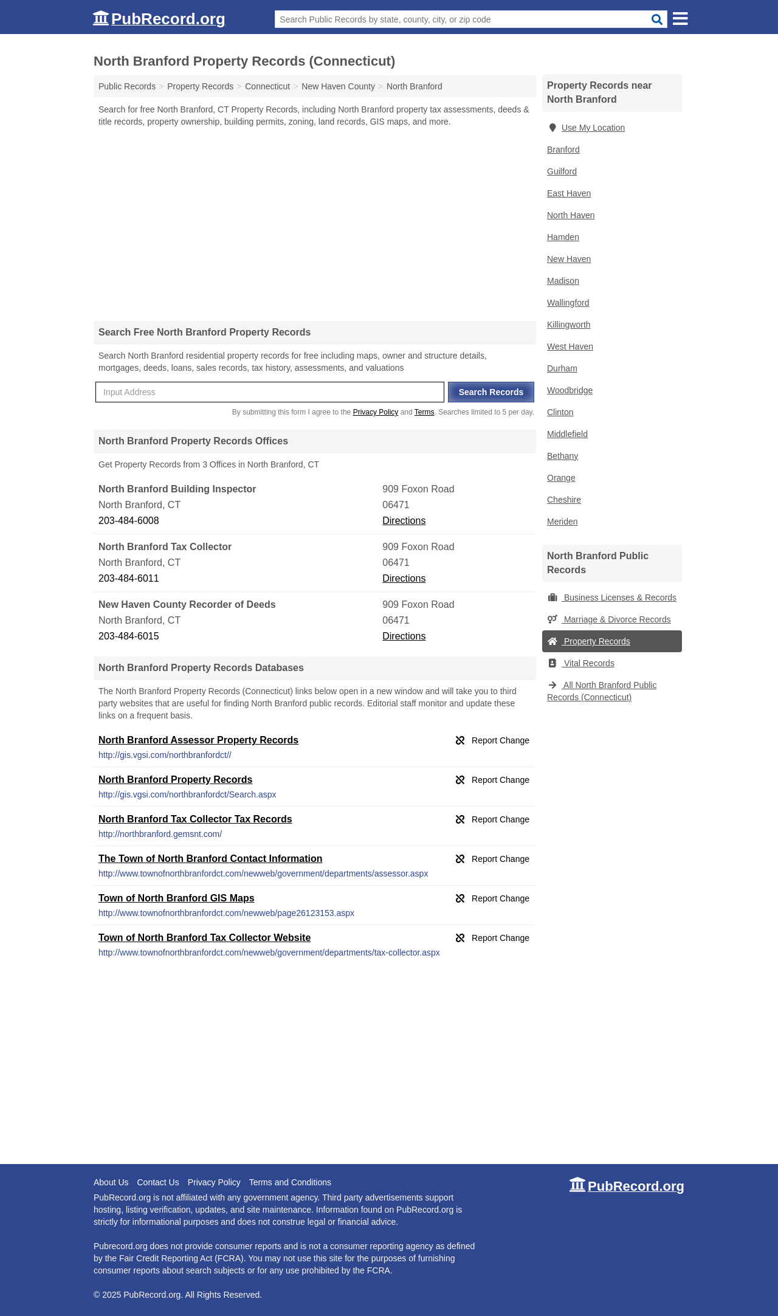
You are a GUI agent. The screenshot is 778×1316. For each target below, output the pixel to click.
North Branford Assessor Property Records (198, 740)
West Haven (570, 346)
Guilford (562, 171)
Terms (425, 412)
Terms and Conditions (290, 1182)
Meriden (562, 521)
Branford (563, 149)
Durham (562, 368)
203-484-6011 (128, 578)
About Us (111, 1182)
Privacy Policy (376, 412)
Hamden (563, 237)
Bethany (562, 456)
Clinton (560, 412)
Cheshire (564, 500)
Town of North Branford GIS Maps (176, 898)
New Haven (569, 259)
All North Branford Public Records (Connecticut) (601, 691)
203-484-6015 (128, 636)
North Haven (571, 215)
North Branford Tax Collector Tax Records (195, 819)
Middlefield (567, 434)
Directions (403, 520)
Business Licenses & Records (611, 597)
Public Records (127, 86)
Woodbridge (570, 390)
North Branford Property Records (175, 779)
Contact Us (158, 1182)
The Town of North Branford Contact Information (210, 858)
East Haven (569, 193)
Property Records (588, 641)
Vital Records (580, 663)
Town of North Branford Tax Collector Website (204, 937)
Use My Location (586, 128)
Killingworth (569, 324)
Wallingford (568, 303)
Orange (561, 478)
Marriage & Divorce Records (609, 619)
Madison (563, 281)
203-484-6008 (128, 520)
